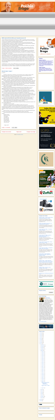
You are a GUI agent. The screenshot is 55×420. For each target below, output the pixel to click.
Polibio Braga (47, 297)
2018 (41, 342)
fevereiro (42, 396)
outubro (42, 347)
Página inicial (18, 131)
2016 (41, 399)
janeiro (42, 397)
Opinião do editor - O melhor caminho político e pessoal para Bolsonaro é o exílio (46, 218)
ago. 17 (43, 366)
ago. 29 (43, 354)
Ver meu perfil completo (42, 321)
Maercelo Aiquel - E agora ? (7, 71)
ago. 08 (43, 375)
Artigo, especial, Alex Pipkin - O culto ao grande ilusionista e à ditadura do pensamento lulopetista (45, 236)
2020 (41, 339)
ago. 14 (43, 370)
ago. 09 (43, 374)
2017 (41, 343)
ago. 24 (43, 359)
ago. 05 (43, 378)
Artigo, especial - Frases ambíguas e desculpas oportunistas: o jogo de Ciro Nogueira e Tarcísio (45, 254)
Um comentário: (7, 127)
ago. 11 (43, 371)
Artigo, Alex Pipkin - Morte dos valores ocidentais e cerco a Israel (45, 267)
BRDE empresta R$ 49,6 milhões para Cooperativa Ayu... (45, 383)
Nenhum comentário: (8, 68)
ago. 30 (43, 352)
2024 (41, 334)
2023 (41, 335)
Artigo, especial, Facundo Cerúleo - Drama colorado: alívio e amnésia (45, 242)
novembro (42, 346)
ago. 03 (43, 381)
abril (41, 393)
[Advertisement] (10, 24)
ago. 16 (43, 367)
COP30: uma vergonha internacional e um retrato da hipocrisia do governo (45, 224)
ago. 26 (43, 358)
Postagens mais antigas (31, 131)
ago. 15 (43, 369)
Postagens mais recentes (6, 131)
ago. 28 (43, 355)
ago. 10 (43, 373)
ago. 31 (43, 351)
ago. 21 (43, 363)
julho (42, 389)
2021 (41, 338)
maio (42, 392)
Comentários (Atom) (20, 134)
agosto (42, 350)
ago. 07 (43, 377)
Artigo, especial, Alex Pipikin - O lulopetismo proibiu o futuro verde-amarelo (45, 248)
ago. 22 (43, 362)
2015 (41, 400)
